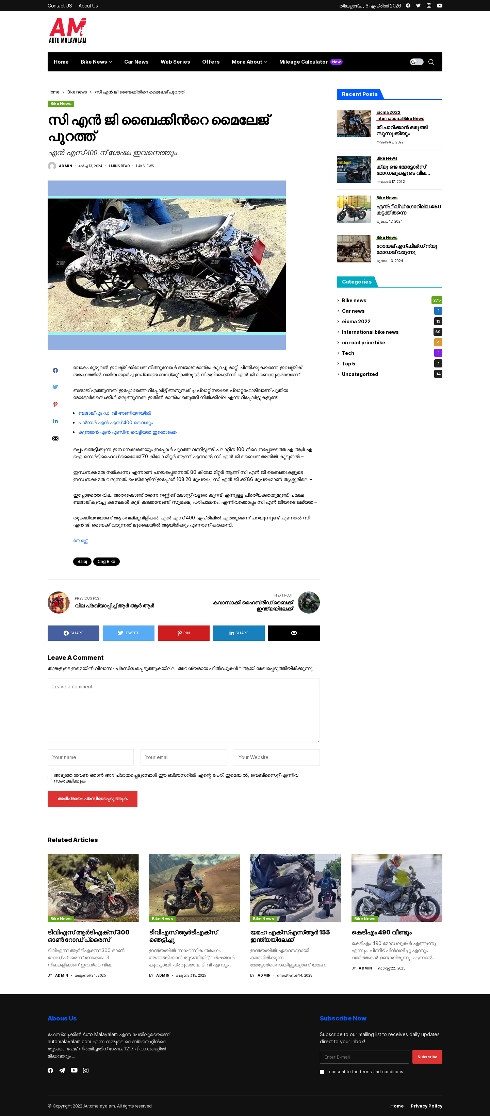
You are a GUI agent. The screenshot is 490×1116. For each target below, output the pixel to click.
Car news (392, 311)
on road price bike (392, 342)
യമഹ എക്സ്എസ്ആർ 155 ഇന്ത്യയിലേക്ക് (290, 936)
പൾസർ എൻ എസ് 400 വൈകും (115, 422)
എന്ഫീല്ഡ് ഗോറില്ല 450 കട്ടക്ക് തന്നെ (408, 209)
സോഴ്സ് (80, 540)
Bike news (77, 92)
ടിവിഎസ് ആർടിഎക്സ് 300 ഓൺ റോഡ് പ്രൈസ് (89, 936)
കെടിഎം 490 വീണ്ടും (382, 932)
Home (53, 92)
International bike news (392, 332)
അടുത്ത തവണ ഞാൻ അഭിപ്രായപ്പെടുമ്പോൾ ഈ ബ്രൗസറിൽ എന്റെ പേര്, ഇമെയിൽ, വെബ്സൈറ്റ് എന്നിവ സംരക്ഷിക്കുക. (176, 778)
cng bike (106, 561)
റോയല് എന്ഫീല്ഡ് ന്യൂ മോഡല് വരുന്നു (406, 249)
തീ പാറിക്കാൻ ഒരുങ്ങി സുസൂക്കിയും (401, 130)
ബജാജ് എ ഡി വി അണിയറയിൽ (114, 413)
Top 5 (392, 363)
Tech (392, 353)
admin (65, 166)
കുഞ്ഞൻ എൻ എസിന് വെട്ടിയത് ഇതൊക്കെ (127, 432)
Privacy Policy (426, 1106)
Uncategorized (392, 374)
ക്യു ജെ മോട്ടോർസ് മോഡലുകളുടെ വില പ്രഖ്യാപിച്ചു (401, 173)
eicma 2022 (392, 321)
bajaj (82, 561)
